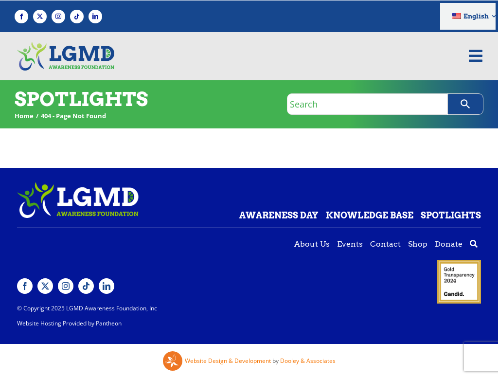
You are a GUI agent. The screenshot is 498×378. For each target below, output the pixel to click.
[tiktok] (77, 16)
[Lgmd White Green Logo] (78, 186)
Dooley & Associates (308, 361)
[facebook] (21, 16)
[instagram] (58, 16)
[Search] (465, 104)
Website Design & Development (228, 361)
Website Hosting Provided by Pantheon (69, 323)
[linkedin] (95, 16)
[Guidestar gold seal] (459, 263)
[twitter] (40, 16)
